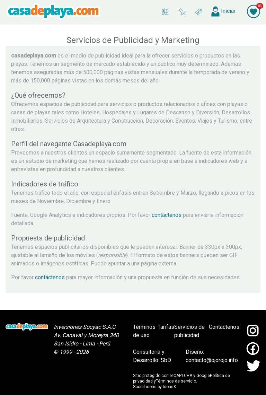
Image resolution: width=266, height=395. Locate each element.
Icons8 (169, 386)
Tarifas (166, 327)
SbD (166, 360)
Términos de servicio (176, 381)
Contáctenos (224, 327)
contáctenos (165, 215)
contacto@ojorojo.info (212, 360)
